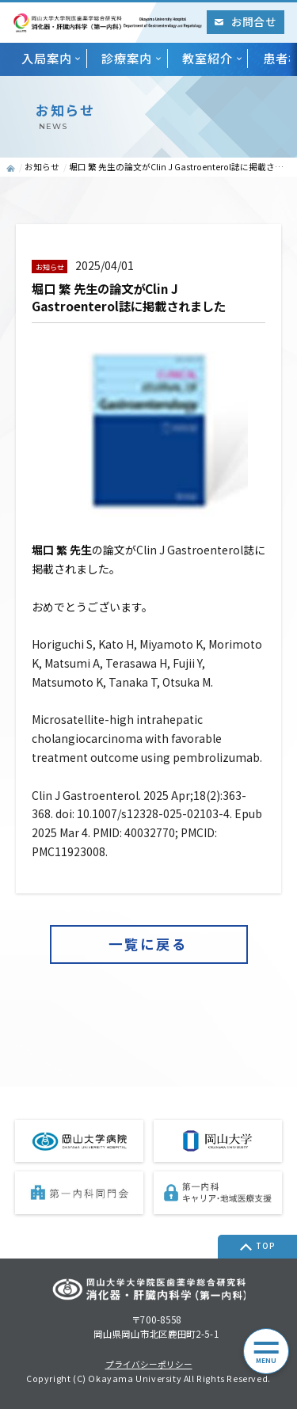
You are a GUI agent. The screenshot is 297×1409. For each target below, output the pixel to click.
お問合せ (245, 21)
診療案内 (126, 58)
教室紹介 (207, 58)
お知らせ (42, 167)
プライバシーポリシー (148, 1365)
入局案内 (46, 58)
